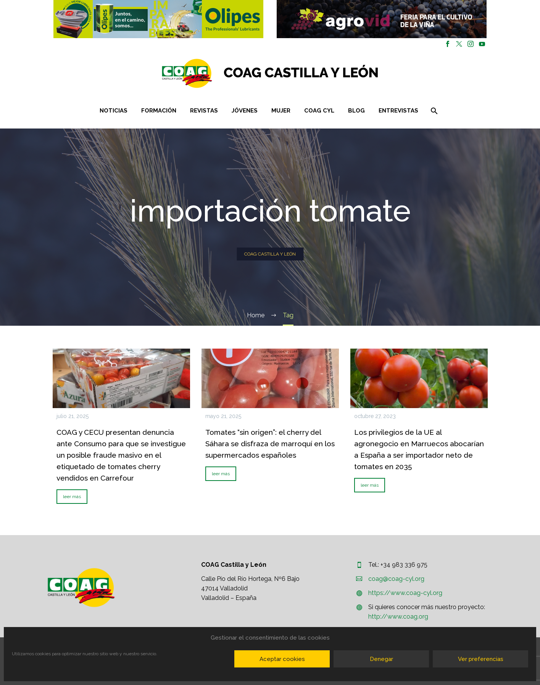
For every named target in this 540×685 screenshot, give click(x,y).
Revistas (204, 110)
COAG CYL (319, 110)
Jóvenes (245, 110)
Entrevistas (398, 110)
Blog (356, 110)
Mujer (280, 110)
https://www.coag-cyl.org (405, 593)
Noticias (113, 110)
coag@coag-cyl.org (396, 578)
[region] (158, 19)
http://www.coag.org (398, 616)
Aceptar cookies (282, 659)
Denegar (381, 659)
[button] (158, 19)
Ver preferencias (480, 659)
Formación (158, 110)
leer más (72, 496)
